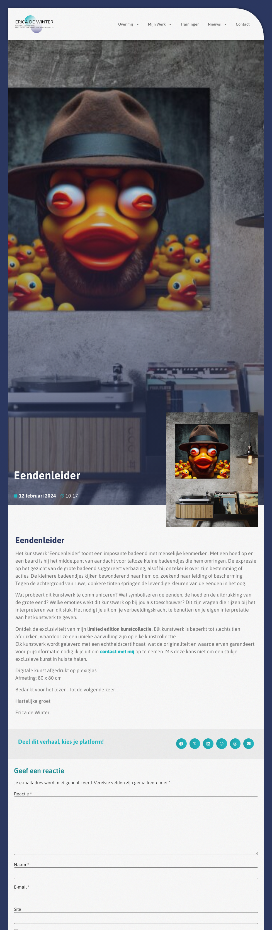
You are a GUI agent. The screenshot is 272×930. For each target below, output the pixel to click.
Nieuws (217, 24)
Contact (243, 24)
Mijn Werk (160, 24)
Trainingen (190, 24)
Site (17, 909)
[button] (181, 743)
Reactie (23, 794)
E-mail (22, 887)
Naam (21, 864)
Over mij (129, 24)
